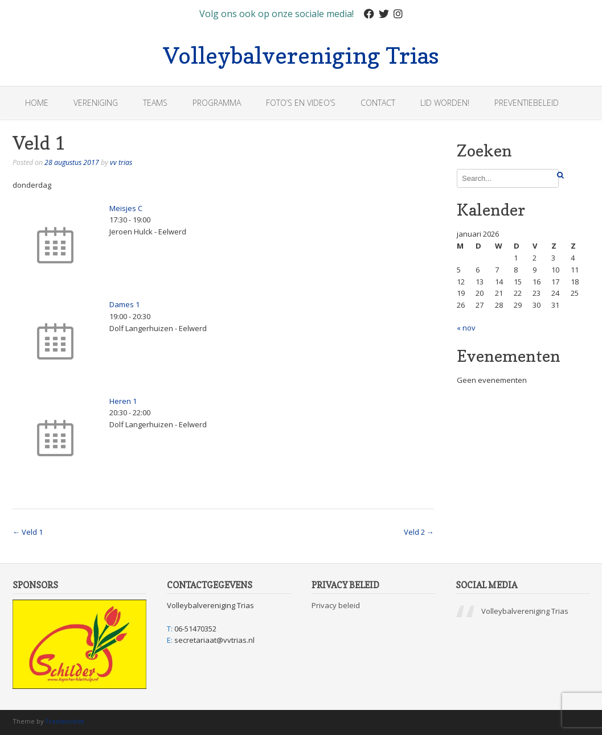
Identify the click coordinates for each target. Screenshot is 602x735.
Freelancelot (65, 721)
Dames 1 (124, 304)
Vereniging (95, 102)
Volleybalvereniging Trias (301, 54)
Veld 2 (419, 532)
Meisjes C (125, 208)
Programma (217, 102)
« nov (466, 328)
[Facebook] (369, 14)
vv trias (121, 162)
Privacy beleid (336, 605)
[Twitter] (384, 14)
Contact (378, 102)
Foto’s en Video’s (300, 102)
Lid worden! (444, 102)
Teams (155, 102)
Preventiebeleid (526, 102)
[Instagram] (398, 14)
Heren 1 (123, 401)
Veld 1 (28, 532)
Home (36, 102)
